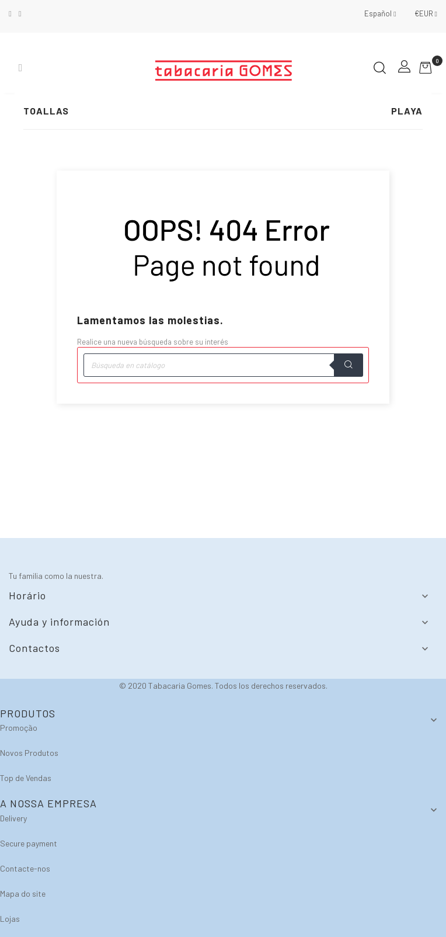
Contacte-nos (25, 868)
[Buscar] (223, 365)
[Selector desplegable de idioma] (380, 13)
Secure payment (28, 843)
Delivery (13, 818)
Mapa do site (23, 893)
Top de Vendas (25, 778)
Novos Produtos (29, 753)
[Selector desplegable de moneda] (421, 13)
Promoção (18, 728)
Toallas (46, 110)
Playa (407, 110)
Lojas (10, 919)
